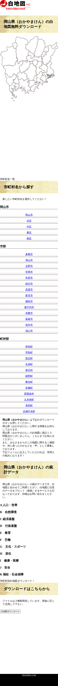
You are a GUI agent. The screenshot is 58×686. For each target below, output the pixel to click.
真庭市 (29, 319)
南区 (29, 238)
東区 (29, 232)
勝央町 (29, 382)
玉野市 (29, 266)
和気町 (29, 346)
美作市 (29, 325)
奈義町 (29, 387)
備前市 (29, 301)
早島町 (29, 352)
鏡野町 (29, 376)
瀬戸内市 (29, 307)
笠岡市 (29, 272)
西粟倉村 (29, 393)
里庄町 (29, 358)
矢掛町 (29, 364)
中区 (29, 226)
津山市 (29, 260)
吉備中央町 (29, 411)
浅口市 (29, 330)
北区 (29, 220)
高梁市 (29, 289)
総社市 (29, 283)
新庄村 (29, 370)
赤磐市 (29, 313)
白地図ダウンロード (10, 611)
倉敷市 (29, 254)
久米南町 (29, 399)
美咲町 (29, 405)
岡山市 (29, 215)
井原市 (29, 277)
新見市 (29, 295)
